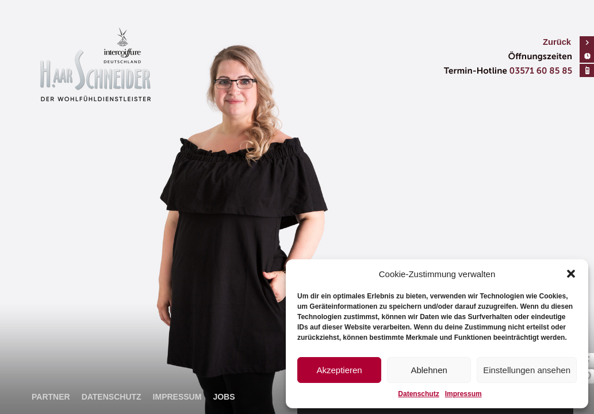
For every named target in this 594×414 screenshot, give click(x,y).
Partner (51, 396)
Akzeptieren (339, 370)
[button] (571, 273)
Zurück (557, 42)
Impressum (463, 394)
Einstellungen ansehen (526, 370)
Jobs (224, 396)
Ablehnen (429, 370)
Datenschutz (418, 394)
